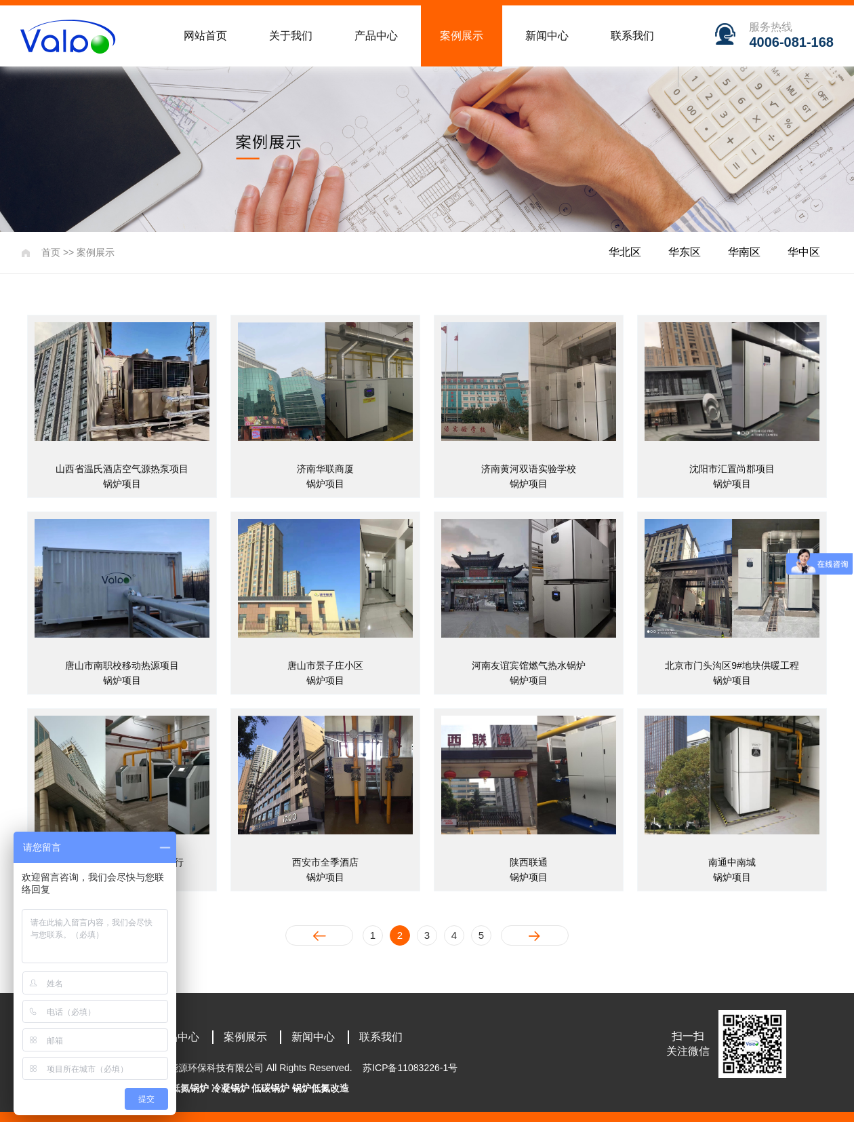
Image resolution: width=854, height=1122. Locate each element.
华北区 (625, 252)
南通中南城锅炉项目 (732, 870)
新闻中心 (547, 35)
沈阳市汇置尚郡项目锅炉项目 (732, 476)
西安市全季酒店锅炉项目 (325, 870)
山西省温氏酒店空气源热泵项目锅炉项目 (122, 476)
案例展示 (461, 35)
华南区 (744, 252)
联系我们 (632, 35)
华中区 (804, 252)
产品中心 (376, 35)
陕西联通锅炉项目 (529, 870)
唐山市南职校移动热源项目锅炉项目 (122, 673)
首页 (50, 252)
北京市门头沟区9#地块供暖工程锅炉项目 (732, 673)
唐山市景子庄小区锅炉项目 (325, 673)
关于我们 (290, 35)
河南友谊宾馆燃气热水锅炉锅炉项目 (529, 673)
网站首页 (205, 35)
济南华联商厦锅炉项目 (325, 476)
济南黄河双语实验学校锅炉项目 (528, 476)
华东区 (684, 252)
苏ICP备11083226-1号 (410, 1067)
